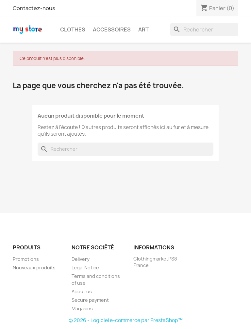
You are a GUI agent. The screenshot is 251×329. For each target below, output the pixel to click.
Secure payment (90, 300)
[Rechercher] (204, 29)
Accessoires (112, 29)
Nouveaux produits (34, 267)
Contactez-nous (34, 8)
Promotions (26, 259)
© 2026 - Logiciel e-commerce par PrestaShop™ (126, 320)
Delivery (81, 259)
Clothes (72, 29)
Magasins (82, 308)
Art (143, 29)
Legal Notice (85, 267)
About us (82, 291)
